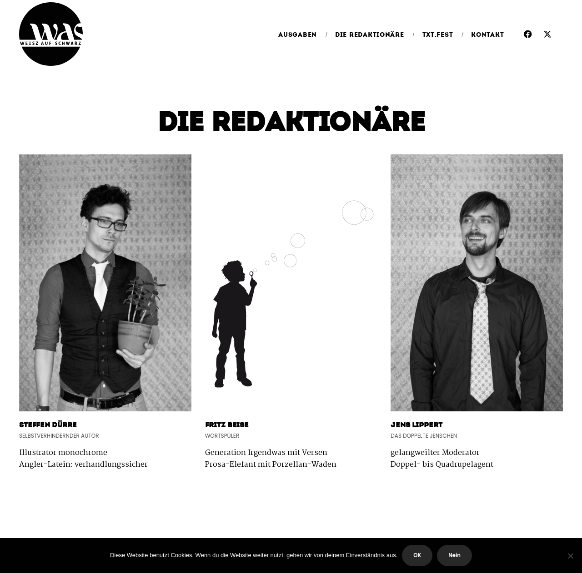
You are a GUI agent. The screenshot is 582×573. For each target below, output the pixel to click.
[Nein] (570, 555)
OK (417, 555)
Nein (454, 555)
